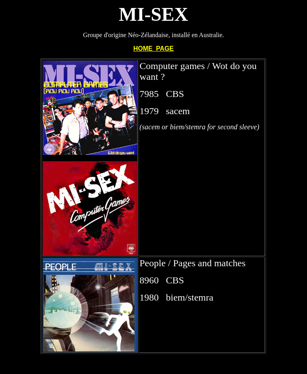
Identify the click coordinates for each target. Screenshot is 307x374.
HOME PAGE (153, 48)
